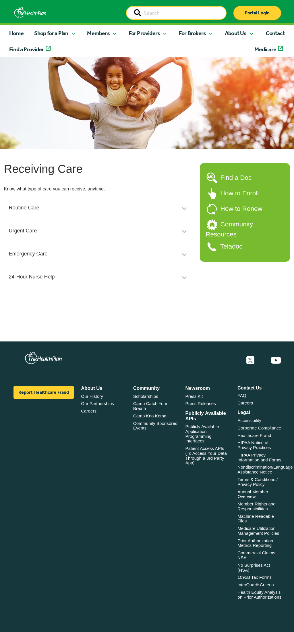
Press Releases (200, 403)
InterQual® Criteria (255, 584)
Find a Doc (236, 177)
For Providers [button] (144, 33)
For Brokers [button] (192, 33)
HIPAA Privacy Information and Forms (259, 457)
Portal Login (257, 13)
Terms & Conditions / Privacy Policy (257, 482)
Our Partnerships (97, 403)
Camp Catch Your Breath (150, 406)
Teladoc (231, 246)
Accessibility (249, 420)
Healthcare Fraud (254, 435)
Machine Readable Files (255, 519)
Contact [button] (275, 33)
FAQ (241, 395)
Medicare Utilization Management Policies (258, 531)
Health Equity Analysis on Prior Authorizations (259, 594)
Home (16, 33)
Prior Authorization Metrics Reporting (255, 543)
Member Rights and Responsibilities (256, 506)
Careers (88, 410)
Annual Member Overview (252, 494)
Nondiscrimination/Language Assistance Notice (265, 469)
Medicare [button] (265, 49)
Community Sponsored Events (155, 426)
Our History (92, 396)
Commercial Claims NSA (256, 555)
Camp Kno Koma (150, 415)
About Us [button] (236, 33)
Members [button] (98, 33)
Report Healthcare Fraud (43, 392)
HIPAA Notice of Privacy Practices (254, 445)
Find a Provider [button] (26, 49)
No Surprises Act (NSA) (253, 567)
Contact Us (249, 387)
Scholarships (145, 396)
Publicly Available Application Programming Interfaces (202, 433)
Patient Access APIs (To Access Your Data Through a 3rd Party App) (206, 455)
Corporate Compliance (259, 427)
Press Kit (194, 396)
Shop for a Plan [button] (51, 33)
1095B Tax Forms (254, 577)
